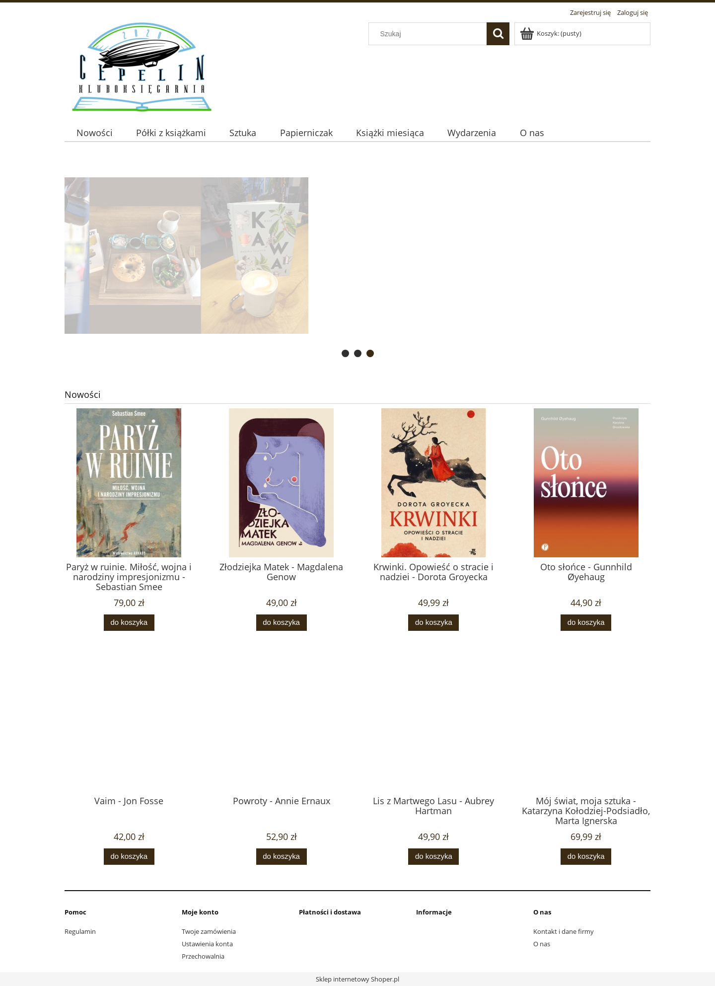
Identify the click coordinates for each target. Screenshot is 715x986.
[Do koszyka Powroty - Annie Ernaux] (281, 856)
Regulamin (80, 931)
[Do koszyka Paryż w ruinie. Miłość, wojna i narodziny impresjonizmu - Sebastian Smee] (129, 622)
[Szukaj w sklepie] (430, 34)
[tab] (345, 353)
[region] (357, 255)
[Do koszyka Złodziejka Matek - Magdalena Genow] (281, 622)
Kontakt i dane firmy (563, 931)
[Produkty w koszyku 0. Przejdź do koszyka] (551, 33)
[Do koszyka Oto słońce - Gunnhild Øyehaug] (586, 622)
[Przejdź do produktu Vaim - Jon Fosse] (129, 736)
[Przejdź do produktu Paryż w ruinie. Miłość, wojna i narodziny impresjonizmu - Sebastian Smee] (129, 502)
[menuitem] (94, 133)
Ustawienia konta (207, 943)
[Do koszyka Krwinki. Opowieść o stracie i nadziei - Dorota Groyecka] (433, 622)
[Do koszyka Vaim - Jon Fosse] (129, 856)
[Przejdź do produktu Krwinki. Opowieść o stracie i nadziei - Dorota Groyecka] (434, 502)
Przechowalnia (203, 956)
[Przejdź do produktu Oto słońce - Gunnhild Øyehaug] (585, 502)
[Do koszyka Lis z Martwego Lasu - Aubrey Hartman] (433, 856)
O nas (541, 943)
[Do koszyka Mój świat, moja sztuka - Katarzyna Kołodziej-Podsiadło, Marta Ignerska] (586, 856)
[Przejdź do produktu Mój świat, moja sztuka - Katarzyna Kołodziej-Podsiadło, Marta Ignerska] (585, 736)
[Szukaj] (498, 33)
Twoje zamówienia (209, 931)
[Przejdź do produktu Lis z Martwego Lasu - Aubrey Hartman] (434, 736)
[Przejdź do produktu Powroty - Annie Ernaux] (281, 736)
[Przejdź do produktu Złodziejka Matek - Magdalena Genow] (281, 502)
